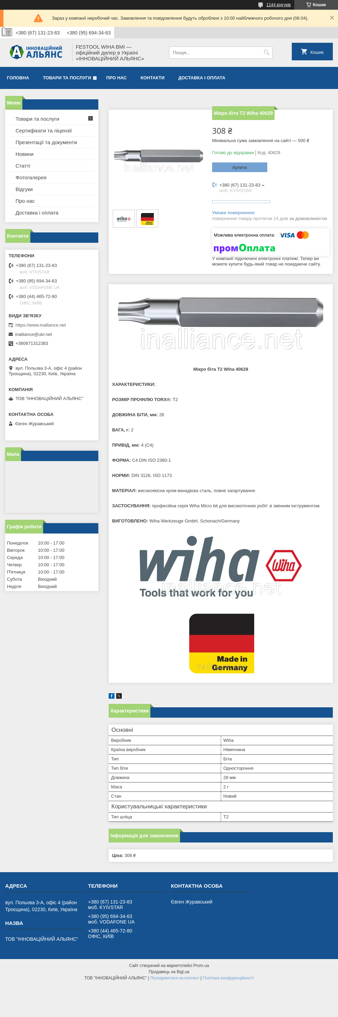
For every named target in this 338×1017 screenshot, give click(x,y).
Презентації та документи (46, 142)
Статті (23, 166)
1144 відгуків (278, 4)
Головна (18, 77)
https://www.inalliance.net (41, 325)
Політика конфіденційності (228, 978)
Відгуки (24, 189)
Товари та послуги (67, 77)
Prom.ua (201, 965)
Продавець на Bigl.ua (169, 971)
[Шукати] (266, 53)
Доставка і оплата (201, 77)
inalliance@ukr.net (33, 334)
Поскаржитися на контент (174, 978)
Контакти (153, 77)
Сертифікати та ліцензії (44, 130)
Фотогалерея (31, 177)
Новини (24, 154)
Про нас (116, 77)
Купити (239, 167)
